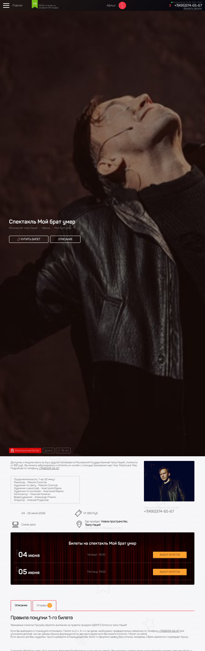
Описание (65, 239)
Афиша (111, 5)
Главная (17, 5)
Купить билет (28, 239)
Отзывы (44, 605)
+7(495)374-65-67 (188, 5)
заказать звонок (192, 8)
